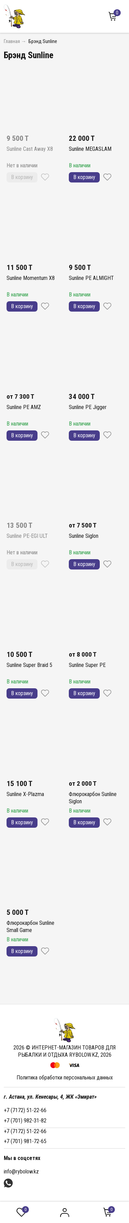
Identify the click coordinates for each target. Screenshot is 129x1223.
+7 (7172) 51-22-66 (25, 1110)
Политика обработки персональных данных (65, 1077)
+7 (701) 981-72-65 (25, 1141)
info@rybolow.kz (21, 1171)
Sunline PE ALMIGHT (91, 278)
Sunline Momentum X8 (31, 278)
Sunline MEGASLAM (90, 149)
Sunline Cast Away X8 (30, 149)
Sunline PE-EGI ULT (27, 536)
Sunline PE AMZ (24, 407)
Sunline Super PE (87, 665)
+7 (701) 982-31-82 (25, 1120)
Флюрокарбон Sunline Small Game (30, 926)
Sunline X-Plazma (25, 794)
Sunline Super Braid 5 (29, 665)
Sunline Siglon (83, 536)
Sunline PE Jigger (88, 407)
